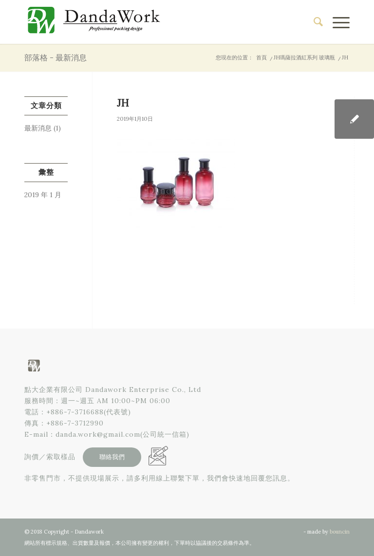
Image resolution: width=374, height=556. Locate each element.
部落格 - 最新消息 (55, 57)
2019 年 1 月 (42, 194)
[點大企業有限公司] (97, 22)
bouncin (340, 531)
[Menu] (336, 22)
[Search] (313, 22)
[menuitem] (313, 22)
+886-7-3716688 (75, 412)
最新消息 (38, 128)
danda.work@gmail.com (98, 434)
